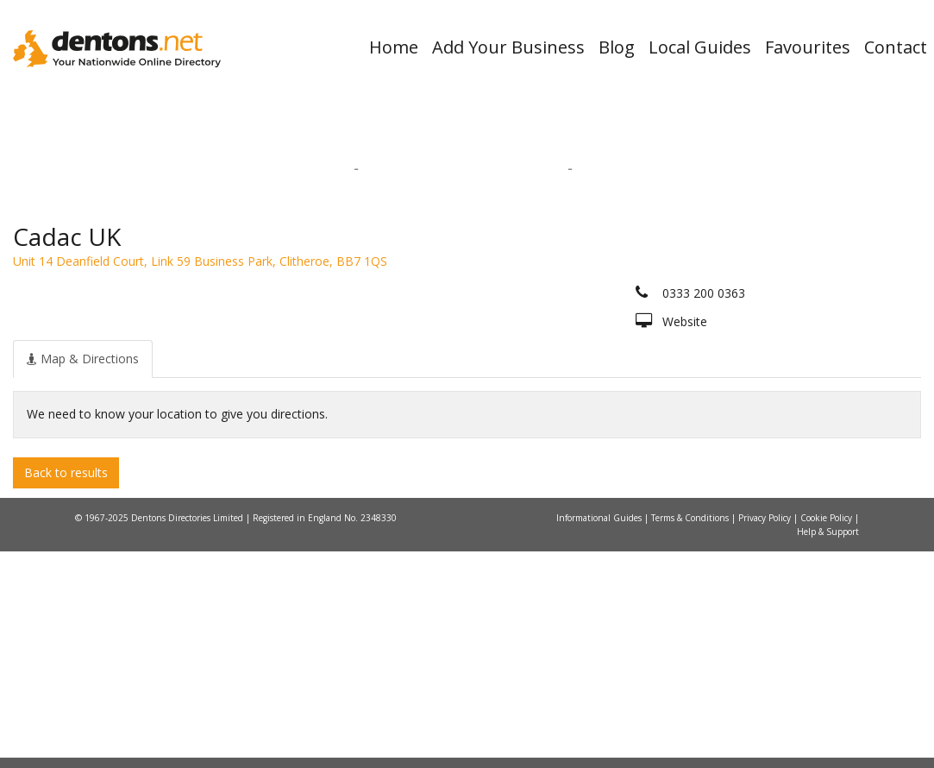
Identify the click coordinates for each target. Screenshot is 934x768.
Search (768, 325)
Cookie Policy (827, 734)
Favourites (807, 47)
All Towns (145, 354)
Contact (895, 47)
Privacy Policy (765, 734)
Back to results (66, 688)
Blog (617, 47)
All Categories (458, 354)
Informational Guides (600, 734)
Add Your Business (508, 47)
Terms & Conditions (691, 734)
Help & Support (828, 748)
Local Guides (700, 47)
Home (393, 47)
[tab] (83, 575)
